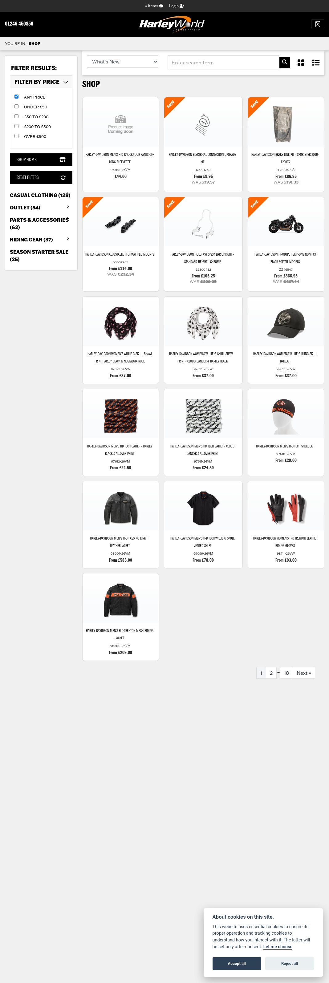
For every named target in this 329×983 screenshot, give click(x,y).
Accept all (237, 963)
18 (286, 673)
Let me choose (278, 946)
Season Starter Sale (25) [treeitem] (39, 255)
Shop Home (41, 159)
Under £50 (35, 106)
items (154, 5)
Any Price (35, 97)
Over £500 (35, 136)
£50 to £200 (36, 116)
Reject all (289, 963)
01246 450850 (19, 24)
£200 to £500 (37, 126)
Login (176, 5)
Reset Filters (41, 177)
